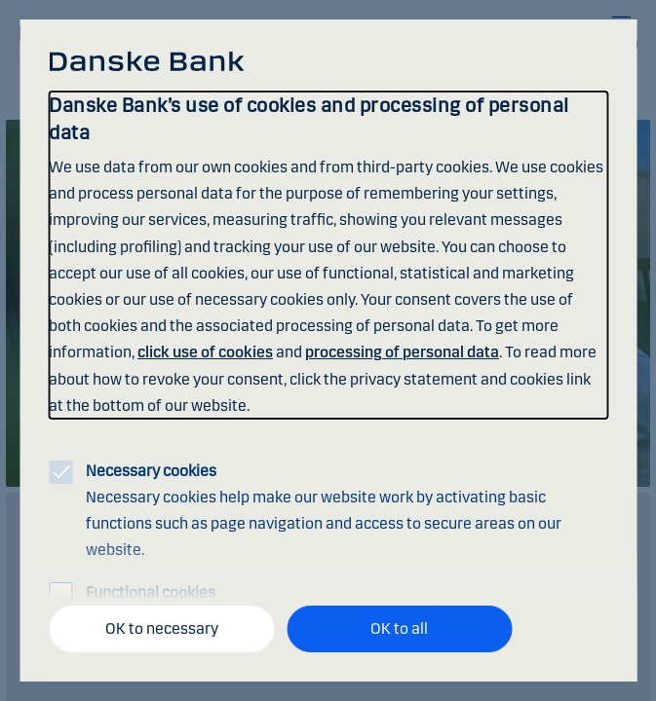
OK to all (399, 628)
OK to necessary (161, 628)
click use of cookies (205, 352)
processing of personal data (402, 352)
